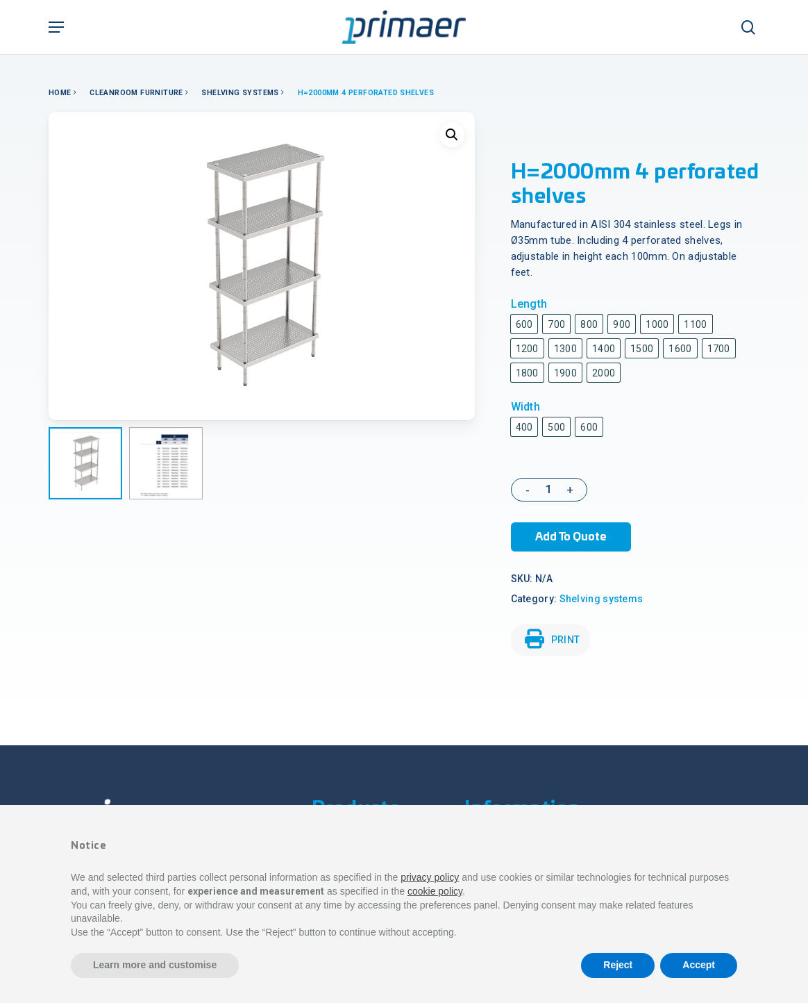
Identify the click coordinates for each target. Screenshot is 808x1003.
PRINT (552, 639)
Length (529, 303)
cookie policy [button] (434, 891)
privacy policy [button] (430, 877)
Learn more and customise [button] (155, 964)
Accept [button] (698, 964)
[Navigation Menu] (56, 27)
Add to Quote (571, 536)
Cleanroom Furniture (136, 92)
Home (60, 92)
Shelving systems (239, 92)
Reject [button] (617, 964)
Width (526, 406)
